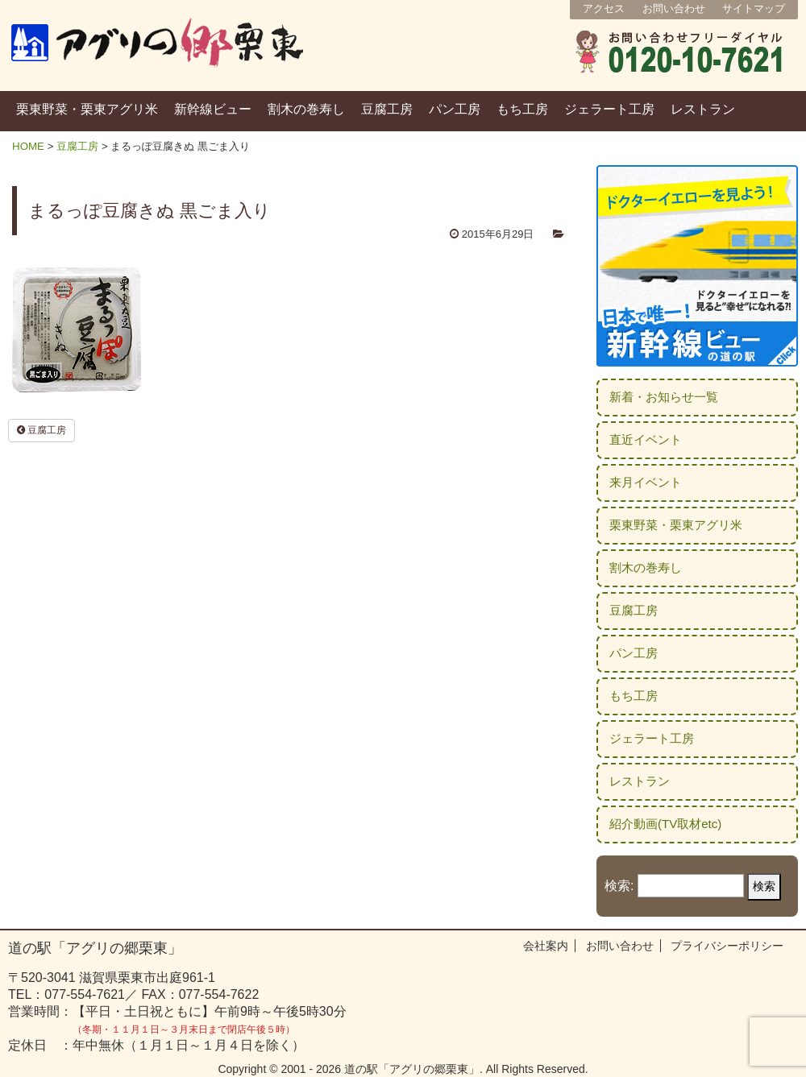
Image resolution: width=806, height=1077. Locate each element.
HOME (28, 146)
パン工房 (454, 109)
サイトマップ (753, 8)
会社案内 (545, 945)
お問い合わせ (673, 8)
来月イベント (645, 482)
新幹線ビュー (212, 109)
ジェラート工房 (609, 109)
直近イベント (645, 439)
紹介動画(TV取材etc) (665, 824)
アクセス (604, 8)
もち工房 (522, 109)
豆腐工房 (387, 109)
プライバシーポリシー (727, 945)
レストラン (703, 109)
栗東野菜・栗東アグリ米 (87, 109)
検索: (619, 886)
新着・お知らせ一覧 (663, 397)
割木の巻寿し (306, 109)
